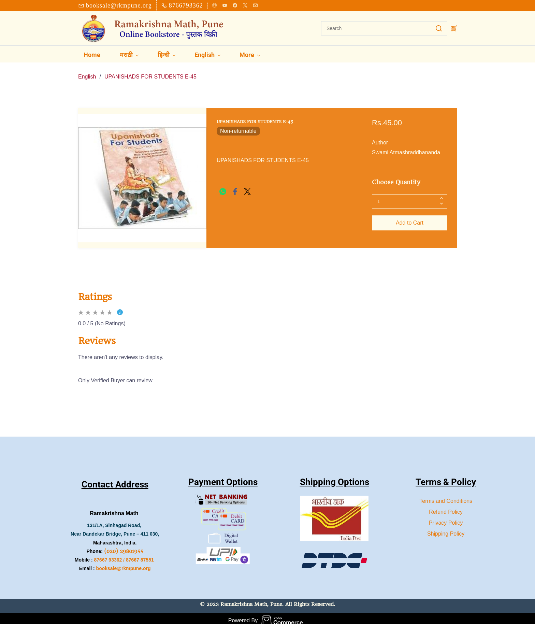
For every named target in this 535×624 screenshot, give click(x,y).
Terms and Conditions (445, 496)
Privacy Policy (446, 518)
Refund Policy (446, 507)
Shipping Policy (445, 529)
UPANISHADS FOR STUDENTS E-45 (150, 72)
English (87, 72)
